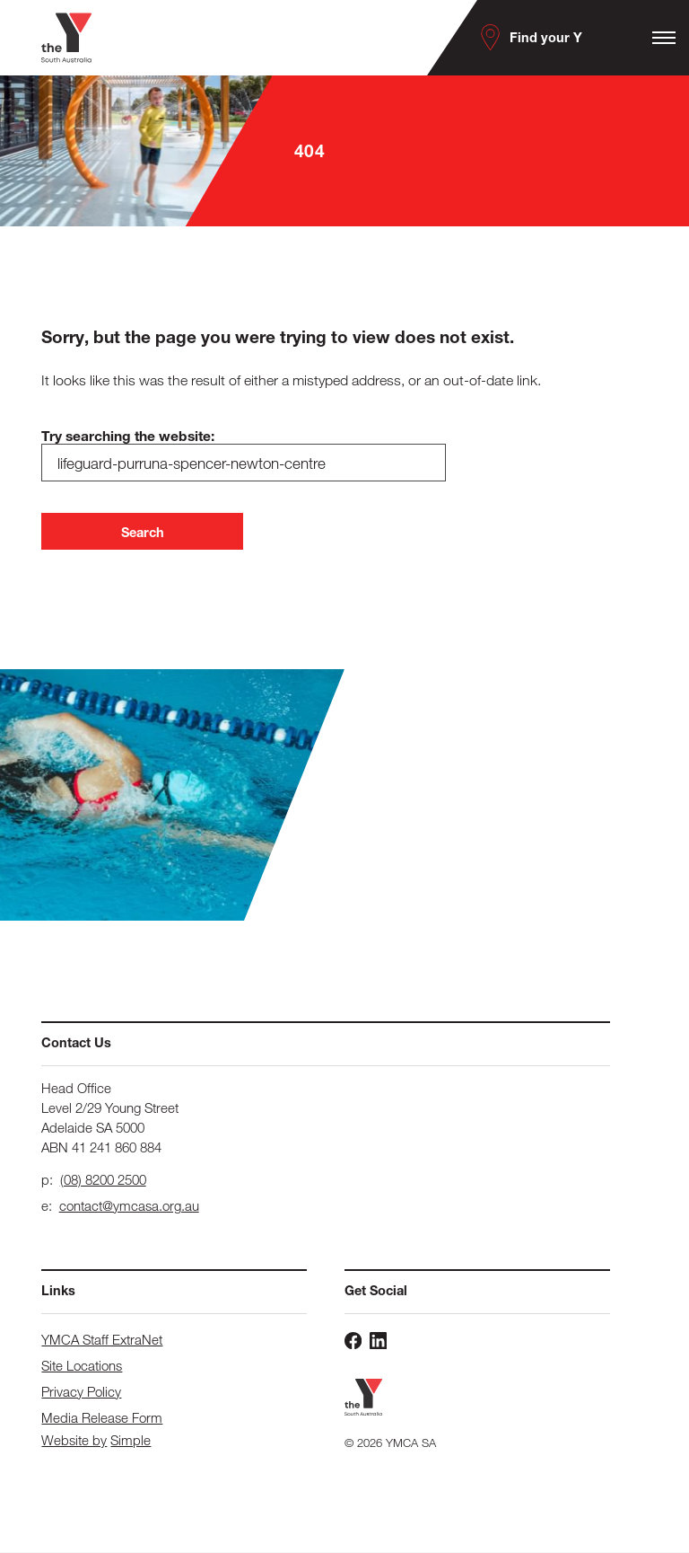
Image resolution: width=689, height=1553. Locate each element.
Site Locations (81, 1366)
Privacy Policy (81, 1392)
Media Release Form (101, 1418)
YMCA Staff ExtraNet (101, 1340)
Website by (74, 1442)
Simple (130, 1442)
